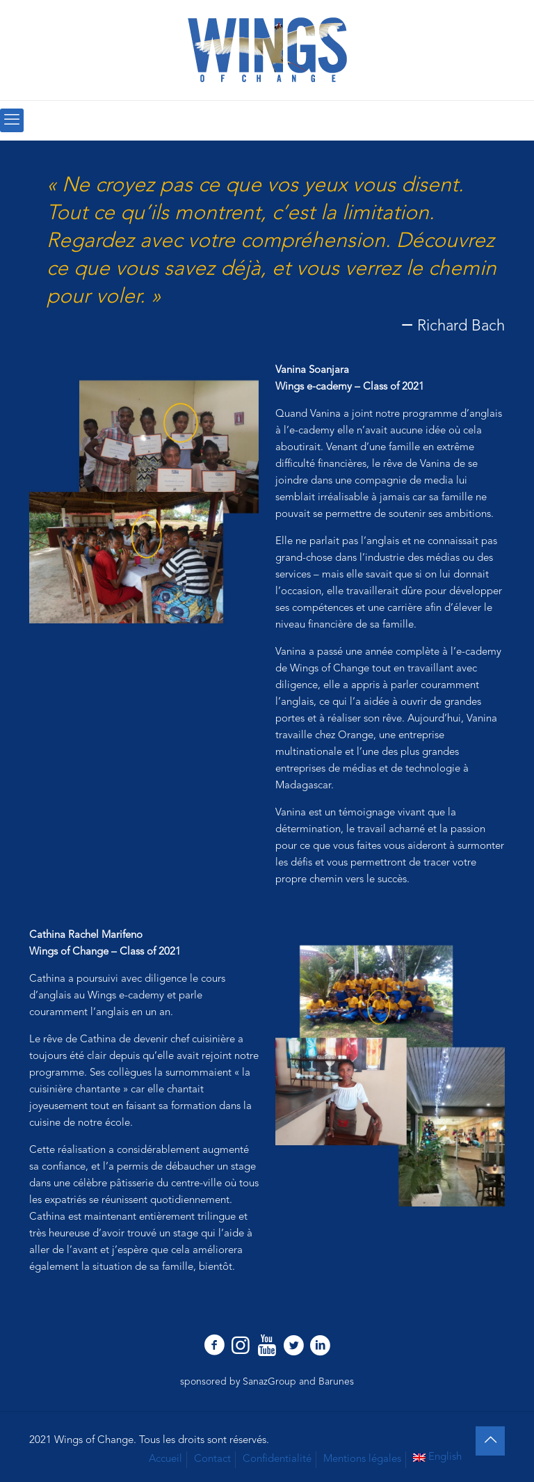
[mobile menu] (12, 120)
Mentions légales (362, 1459)
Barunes (336, 1382)
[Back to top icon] (490, 1441)
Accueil (165, 1459)
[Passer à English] (437, 1457)
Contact (212, 1459)
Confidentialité (277, 1459)
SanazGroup (269, 1382)
